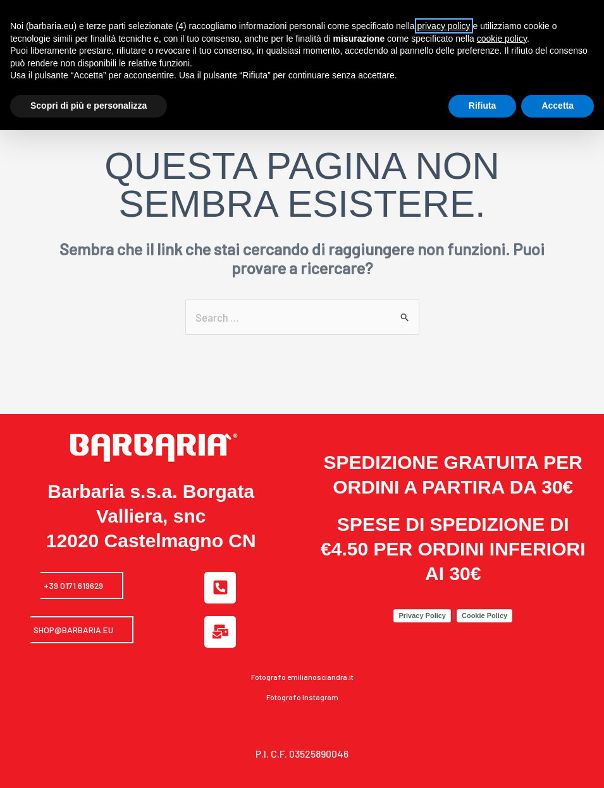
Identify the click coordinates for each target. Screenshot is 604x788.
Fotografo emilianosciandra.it (302, 662)
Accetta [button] (557, 105)
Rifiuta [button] (482, 105)
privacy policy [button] (444, 26)
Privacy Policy (422, 601)
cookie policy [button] (502, 38)
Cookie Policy (484, 601)
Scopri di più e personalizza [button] (88, 105)
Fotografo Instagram (302, 683)
